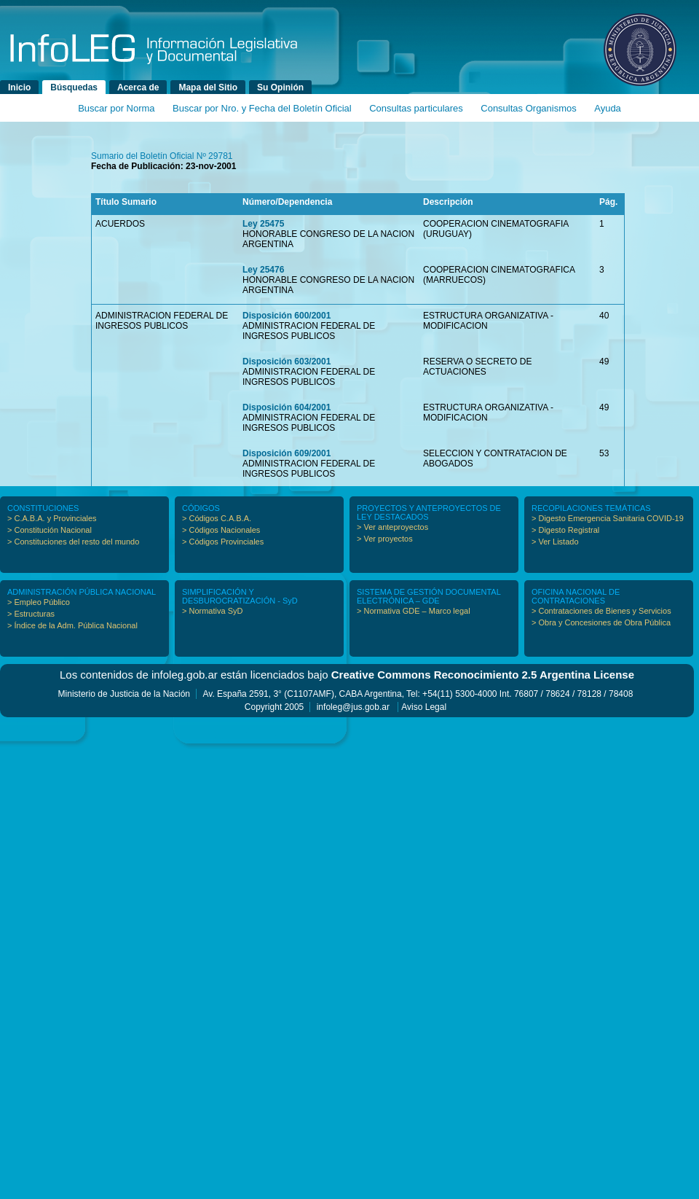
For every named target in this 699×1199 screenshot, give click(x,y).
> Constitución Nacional (49, 530)
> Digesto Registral (565, 530)
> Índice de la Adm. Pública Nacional (72, 625)
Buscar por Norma (116, 108)
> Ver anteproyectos (392, 527)
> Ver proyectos (385, 538)
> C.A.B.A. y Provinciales (52, 518)
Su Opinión (280, 87)
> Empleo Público (38, 602)
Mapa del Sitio (207, 87)
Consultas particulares (416, 108)
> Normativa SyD (212, 610)
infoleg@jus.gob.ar (353, 707)
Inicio (19, 87)
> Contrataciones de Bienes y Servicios (601, 610)
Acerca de (138, 87)
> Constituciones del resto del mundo (73, 541)
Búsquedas (74, 87)
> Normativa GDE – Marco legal (413, 610)
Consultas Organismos (529, 108)
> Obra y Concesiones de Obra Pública (601, 622)
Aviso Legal (423, 707)
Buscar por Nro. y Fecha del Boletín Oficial (262, 108)
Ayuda (607, 108)
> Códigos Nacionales (221, 530)
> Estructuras (31, 613)
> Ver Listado (555, 541)
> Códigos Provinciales (223, 541)
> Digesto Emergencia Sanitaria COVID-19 (608, 518)
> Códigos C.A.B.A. (216, 518)
